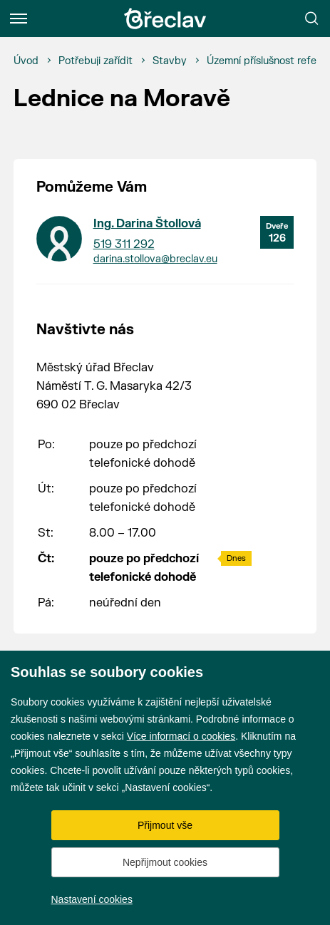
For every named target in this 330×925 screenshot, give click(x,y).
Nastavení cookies (92, 899)
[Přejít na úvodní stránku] (165, 18)
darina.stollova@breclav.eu (155, 259)
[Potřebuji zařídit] (95, 61)
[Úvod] (26, 61)
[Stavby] (170, 61)
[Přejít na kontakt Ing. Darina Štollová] (59, 239)
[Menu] (18, 18)
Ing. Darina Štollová (147, 224)
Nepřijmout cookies (165, 862)
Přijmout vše (165, 825)
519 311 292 (124, 244)
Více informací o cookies (181, 736)
